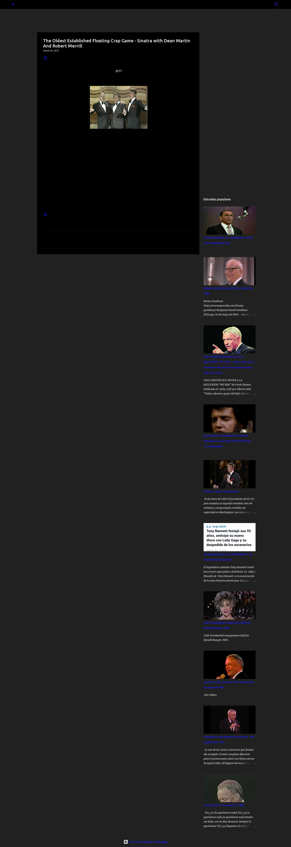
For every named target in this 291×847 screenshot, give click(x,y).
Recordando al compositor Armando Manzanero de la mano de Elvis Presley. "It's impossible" (227, 441)
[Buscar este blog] (260, 4)
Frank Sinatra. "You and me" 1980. (224, 805)
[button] (45, 58)
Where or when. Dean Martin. (221, 491)
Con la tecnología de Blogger (146, 841)
